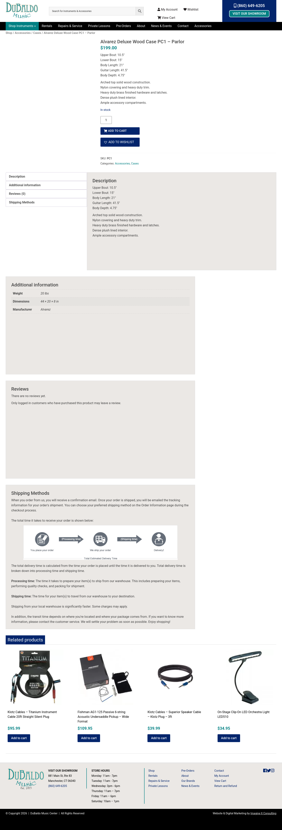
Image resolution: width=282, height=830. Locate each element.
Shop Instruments (21, 26)
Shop (151, 769)
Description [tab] (17, 175)
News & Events (161, 26)
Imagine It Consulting (263, 812)
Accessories (203, 26)
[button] (120, 140)
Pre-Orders (123, 26)
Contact (183, 26)
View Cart (166, 18)
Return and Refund (225, 784)
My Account (167, 9)
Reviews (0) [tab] (17, 192)
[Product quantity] (106, 120)
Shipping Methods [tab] (22, 201)
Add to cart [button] (19, 737)
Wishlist (190, 9)
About (141, 26)
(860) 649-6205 (249, 5)
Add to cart (118, 129)
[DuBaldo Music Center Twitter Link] (269, 769)
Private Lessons (99, 26)
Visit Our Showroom (249, 13)
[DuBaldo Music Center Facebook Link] (265, 769)
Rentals (47, 26)
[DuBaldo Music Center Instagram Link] (272, 769)
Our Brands (188, 779)
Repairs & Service (70, 26)
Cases (135, 162)
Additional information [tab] (25, 184)
